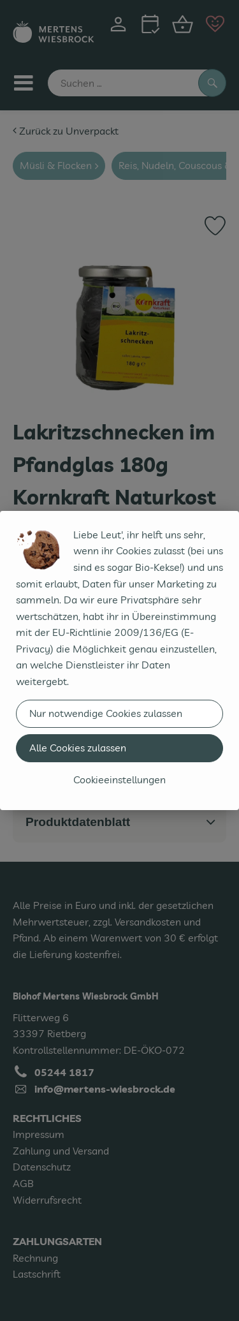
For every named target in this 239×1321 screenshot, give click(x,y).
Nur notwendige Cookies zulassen (105, 713)
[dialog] (119, 660)
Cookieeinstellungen (119, 779)
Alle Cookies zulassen (77, 747)
